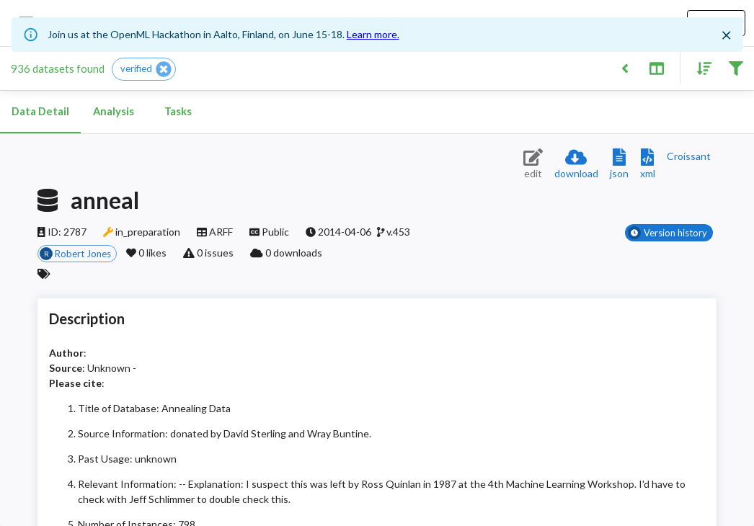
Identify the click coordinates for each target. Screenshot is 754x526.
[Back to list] (624, 67)
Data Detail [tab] (40, 111)
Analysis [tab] (113, 111)
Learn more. (373, 34)
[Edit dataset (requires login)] (533, 165)
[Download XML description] (647, 165)
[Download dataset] (576, 165)
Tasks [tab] (178, 111)
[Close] (726, 35)
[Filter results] (735, 67)
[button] (144, 69)
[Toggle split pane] (656, 67)
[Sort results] (700, 67)
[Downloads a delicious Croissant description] (689, 156)
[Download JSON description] (619, 165)
